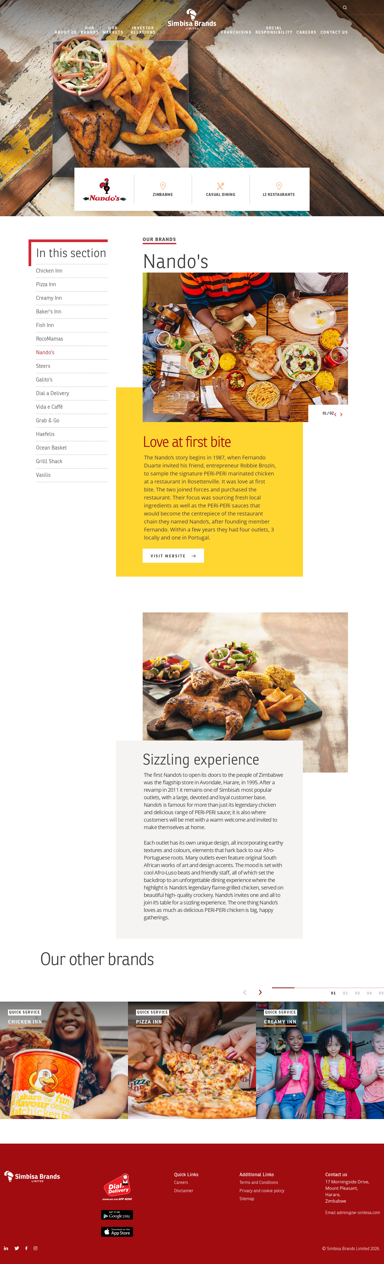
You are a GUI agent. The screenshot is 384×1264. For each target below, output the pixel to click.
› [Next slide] (341, 414)
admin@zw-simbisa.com (358, 1212)
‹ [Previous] (245, 991)
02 (345, 993)
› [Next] (260, 991)
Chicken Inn (49, 271)
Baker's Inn (48, 312)
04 (369, 993)
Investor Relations (143, 30)
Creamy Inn (49, 298)
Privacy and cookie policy (261, 1190)
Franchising (236, 32)
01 (333, 993)
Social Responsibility (274, 30)
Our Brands (90, 30)
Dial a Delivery (52, 393)
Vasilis (43, 475)
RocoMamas (49, 339)
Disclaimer (183, 1190)
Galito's (44, 380)
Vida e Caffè (49, 407)
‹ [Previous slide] (335, 414)
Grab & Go (47, 421)
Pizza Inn (46, 284)
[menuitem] (66, 32)
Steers (43, 366)
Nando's (45, 352)
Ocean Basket (51, 448)
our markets (113, 30)
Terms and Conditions (258, 1182)
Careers (307, 32)
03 (357, 993)
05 (381, 993)
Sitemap (246, 1198)
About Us (66, 32)
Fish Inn (45, 325)
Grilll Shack (49, 461)
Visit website (168, 556)
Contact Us (334, 32)
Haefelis (45, 434)
